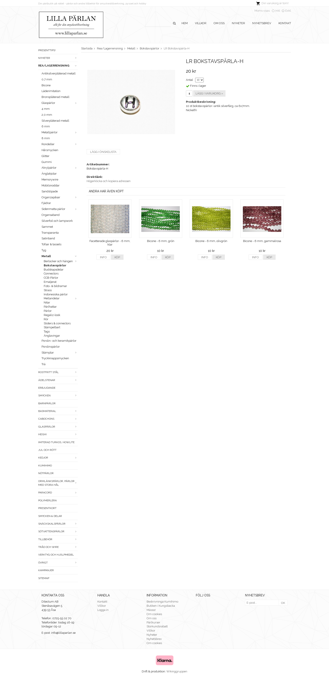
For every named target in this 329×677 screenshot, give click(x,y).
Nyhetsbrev (261, 23)
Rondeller (60, 144)
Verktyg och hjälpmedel (56, 554)
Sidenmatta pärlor (60, 209)
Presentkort (47, 508)
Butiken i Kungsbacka (161, 605)
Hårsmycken (50, 150)
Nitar (47, 302)
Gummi (47, 162)
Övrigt (58, 562)
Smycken (58, 395)
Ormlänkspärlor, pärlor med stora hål (58, 483)
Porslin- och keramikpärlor (59, 340)
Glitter (45, 156)
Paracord (58, 492)
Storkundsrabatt (157, 626)
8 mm (46, 138)
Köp (117, 257)
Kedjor (58, 457)
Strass (48, 290)
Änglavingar (52, 335)
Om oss (219, 23)
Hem (185, 23)
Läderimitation (51, 91)
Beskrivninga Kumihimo (162, 601)
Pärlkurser (153, 622)
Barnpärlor (47, 403)
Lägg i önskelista (103, 151)
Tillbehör (58, 539)
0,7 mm (47, 79)
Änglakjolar (49, 173)
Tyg (44, 250)
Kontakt (284, 23)
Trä (43, 364)
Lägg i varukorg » (209, 93)
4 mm (46, 108)
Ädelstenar (58, 380)
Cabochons (58, 418)
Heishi (58, 434)
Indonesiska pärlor (56, 294)
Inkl (277, 10)
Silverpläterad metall (55, 120)
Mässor (151, 610)
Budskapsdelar (54, 269)
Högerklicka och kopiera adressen (109, 181)
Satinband (48, 238)
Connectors (51, 273)
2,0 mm (47, 114)
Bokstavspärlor (55, 265)
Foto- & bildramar (55, 286)
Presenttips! (47, 50)
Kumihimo (45, 465)
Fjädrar (46, 203)
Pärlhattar (50, 306)
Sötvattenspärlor (58, 531)
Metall (60, 256)
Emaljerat (50, 281)
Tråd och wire (58, 547)
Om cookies (154, 614)
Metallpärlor (60, 132)
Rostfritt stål (58, 372)
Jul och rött (47, 449)
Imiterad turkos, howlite (56, 442)
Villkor (200, 23)
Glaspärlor (60, 103)
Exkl (288, 10)
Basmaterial (58, 411)
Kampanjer (46, 570)
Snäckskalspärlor (58, 523)
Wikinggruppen (176, 671)
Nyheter (238, 23)
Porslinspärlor (51, 346)
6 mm (46, 126)
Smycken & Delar (50, 516)
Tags (47, 331)
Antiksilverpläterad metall (59, 73)
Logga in (103, 610)
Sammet (47, 226)
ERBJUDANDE (46, 387)
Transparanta (50, 232)
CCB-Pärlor (51, 277)
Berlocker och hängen (61, 261)
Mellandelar (61, 298)
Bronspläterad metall (55, 97)
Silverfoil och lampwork (57, 220)
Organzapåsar (60, 197)
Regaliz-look (52, 315)
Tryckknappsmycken (55, 358)
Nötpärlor (46, 473)
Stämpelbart (52, 327)
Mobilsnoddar (51, 185)
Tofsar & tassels (51, 244)
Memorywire (50, 179)
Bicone (46, 85)
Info (103, 257)
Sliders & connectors (57, 323)
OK (283, 603)
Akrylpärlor (60, 167)
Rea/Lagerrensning (58, 65)
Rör (46, 319)
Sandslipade (50, 191)
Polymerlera (47, 500)
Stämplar (60, 352)
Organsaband (51, 215)
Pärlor (48, 310)
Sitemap (43, 578)
